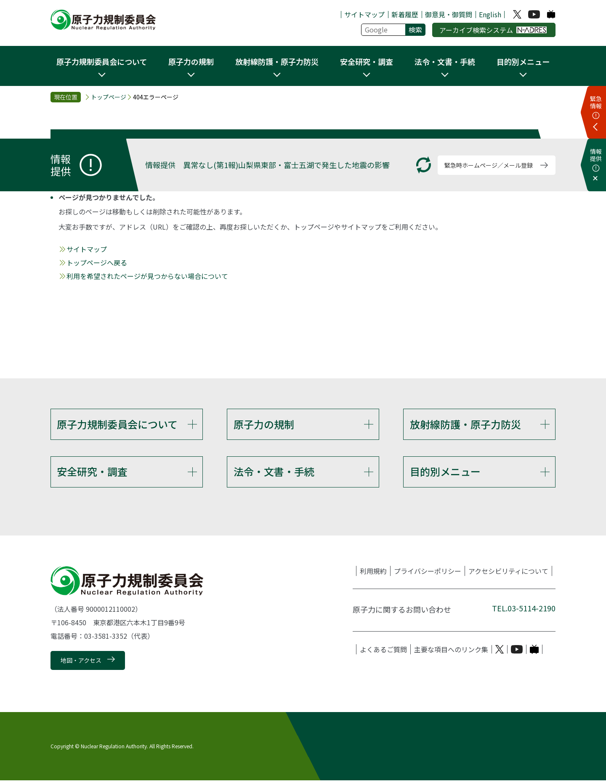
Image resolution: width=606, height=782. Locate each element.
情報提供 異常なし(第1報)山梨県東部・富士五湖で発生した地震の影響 (267, 164)
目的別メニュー (445, 472)
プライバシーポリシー (427, 572)
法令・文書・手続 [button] (445, 61)
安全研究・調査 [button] (366, 61)
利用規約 (373, 572)
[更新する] (423, 165)
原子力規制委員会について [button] (101, 61)
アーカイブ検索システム (493, 30)
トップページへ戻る (96, 262)
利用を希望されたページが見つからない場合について (147, 276)
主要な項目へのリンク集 (451, 650)
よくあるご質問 (383, 650)
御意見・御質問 (448, 14)
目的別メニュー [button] (523, 61)
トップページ (108, 97)
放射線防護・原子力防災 (465, 424)
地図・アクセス (81, 662)
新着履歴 (404, 14)
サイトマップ (364, 14)
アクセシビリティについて (508, 572)
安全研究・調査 (92, 472)
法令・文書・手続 (274, 472)
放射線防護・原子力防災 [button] (277, 61)
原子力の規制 (264, 424)
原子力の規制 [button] (191, 61)
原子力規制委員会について (117, 424)
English (490, 14)
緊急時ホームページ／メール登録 (488, 165)
